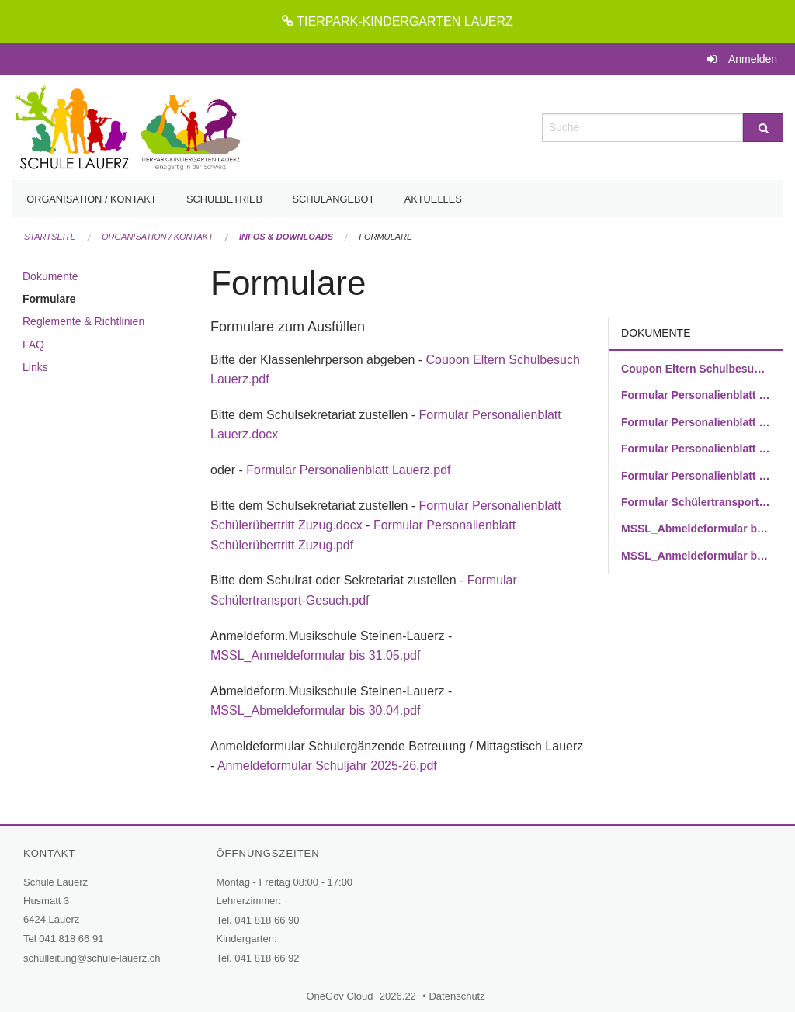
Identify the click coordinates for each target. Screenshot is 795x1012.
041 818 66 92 (266, 958)
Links (35, 367)
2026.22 (398, 996)
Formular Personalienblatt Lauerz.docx (695, 395)
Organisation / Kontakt (91, 199)
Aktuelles (433, 199)
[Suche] (763, 127)
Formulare (385, 236)
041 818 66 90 (266, 920)
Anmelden (752, 59)
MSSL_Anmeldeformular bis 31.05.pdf (315, 655)
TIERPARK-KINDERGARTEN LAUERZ (397, 21)
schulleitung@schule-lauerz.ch (92, 958)
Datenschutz (458, 996)
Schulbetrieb (224, 199)
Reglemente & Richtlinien (83, 321)
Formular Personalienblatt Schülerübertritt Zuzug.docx (695, 448)
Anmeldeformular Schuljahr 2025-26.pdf (329, 765)
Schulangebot (333, 199)
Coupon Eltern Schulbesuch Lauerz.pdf (695, 368)
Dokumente (50, 276)
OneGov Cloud (341, 996)
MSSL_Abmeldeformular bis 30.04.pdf (315, 710)
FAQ (33, 344)
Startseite (50, 236)
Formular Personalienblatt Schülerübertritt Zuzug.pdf (695, 476)
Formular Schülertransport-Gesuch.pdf (695, 502)
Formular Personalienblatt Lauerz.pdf (348, 470)
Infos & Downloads (286, 236)
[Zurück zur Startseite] (127, 126)
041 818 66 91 (71, 938)
